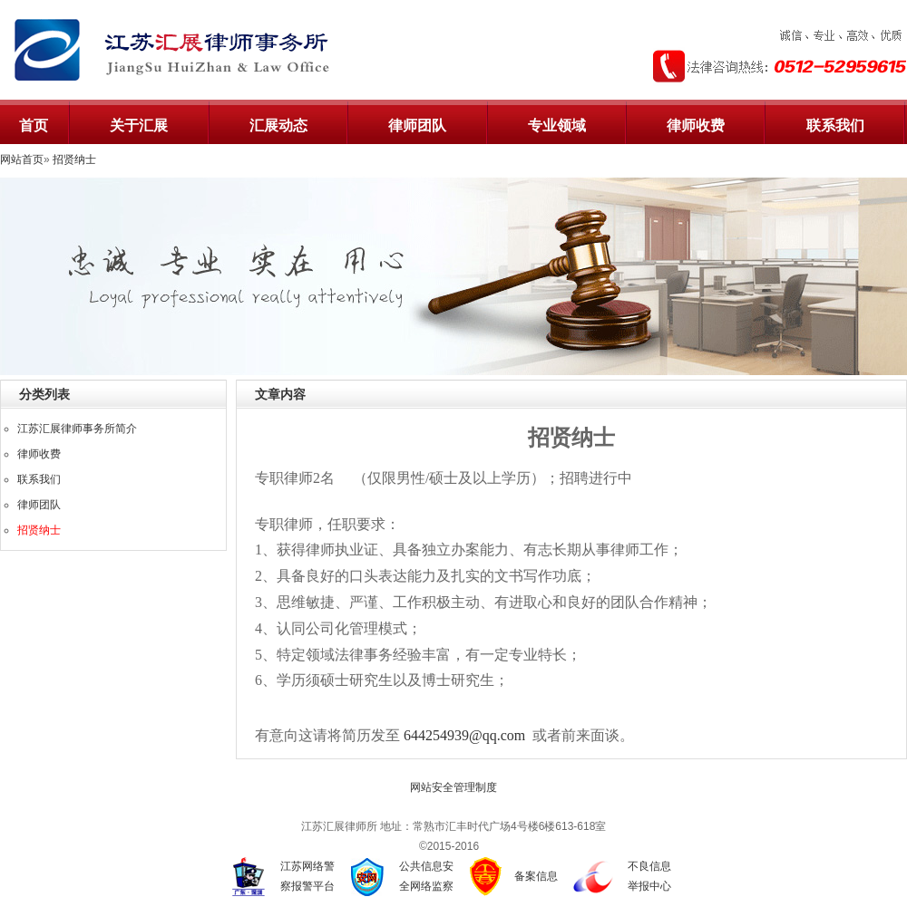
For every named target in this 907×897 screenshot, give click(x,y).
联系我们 (835, 125)
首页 (33, 125)
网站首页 (22, 159)
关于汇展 (139, 125)
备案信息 (536, 876)
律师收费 (696, 125)
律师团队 (417, 125)
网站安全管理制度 (453, 787)
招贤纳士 (74, 159)
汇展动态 (278, 125)
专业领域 (557, 125)
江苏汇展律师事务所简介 (77, 428)
